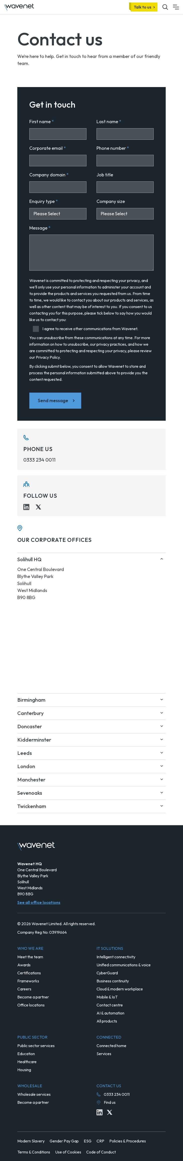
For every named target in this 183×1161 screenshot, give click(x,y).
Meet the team (30, 956)
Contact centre (110, 1004)
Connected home (111, 1045)
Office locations (31, 1004)
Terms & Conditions (33, 1151)
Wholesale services (34, 1094)
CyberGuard (107, 972)
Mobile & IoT (107, 996)
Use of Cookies (68, 1151)
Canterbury (30, 713)
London (26, 766)
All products (107, 1021)
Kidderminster (34, 740)
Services (104, 1053)
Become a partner (33, 996)
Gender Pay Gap (64, 1140)
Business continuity (113, 980)
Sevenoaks (29, 793)
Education (26, 1053)
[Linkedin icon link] (26, 507)
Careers (24, 988)
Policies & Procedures (127, 1140)
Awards (24, 964)
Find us (110, 1102)
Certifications (29, 972)
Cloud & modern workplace (120, 988)
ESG (88, 1140)
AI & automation (110, 1012)
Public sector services (36, 1045)
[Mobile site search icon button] (165, 7)
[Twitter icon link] (38, 507)
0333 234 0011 (39, 460)
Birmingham (31, 700)
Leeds (24, 753)
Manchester (31, 779)
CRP (100, 1140)
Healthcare (27, 1061)
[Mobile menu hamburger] (176, 7)
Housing (24, 1069)
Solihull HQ (29, 559)
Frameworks (28, 980)
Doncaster (29, 726)
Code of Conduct (101, 1151)
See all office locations (38, 902)
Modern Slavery (31, 1140)
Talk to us (142, 7)
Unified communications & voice (124, 964)
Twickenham (31, 806)
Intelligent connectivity (116, 956)
